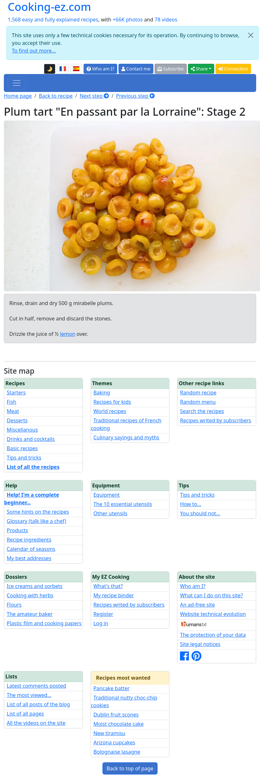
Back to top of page (130, 768)
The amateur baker (30, 613)
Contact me (135, 69)
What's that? (108, 586)
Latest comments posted (36, 685)
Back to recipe (55, 95)
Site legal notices (200, 644)
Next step (94, 95)
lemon (67, 333)
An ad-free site (197, 604)
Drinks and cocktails (31, 439)
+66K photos (128, 19)
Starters (16, 392)
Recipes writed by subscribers (215, 420)
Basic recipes (22, 448)
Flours (14, 604)
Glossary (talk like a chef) (36, 521)
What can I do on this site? (211, 595)
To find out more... (34, 50)
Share (199, 69)
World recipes (109, 411)
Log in (100, 623)
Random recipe (198, 392)
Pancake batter (111, 688)
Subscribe (171, 69)
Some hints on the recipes (38, 511)
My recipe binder (113, 595)
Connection (233, 69)
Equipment (106, 494)
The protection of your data (213, 634)
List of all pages (25, 713)
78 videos (166, 19)
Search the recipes (202, 411)
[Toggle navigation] (17, 83)
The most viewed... (29, 695)
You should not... (200, 513)
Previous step (135, 95)
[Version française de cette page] (63, 69)
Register (103, 613)
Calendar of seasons (31, 548)
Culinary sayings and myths (126, 437)
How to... (190, 504)
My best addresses (29, 558)
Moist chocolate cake (118, 723)
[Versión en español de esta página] (76, 69)
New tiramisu (109, 733)
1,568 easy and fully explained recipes (53, 19)
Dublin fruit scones (116, 714)
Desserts (17, 420)
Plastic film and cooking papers (44, 623)
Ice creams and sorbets (34, 586)
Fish (11, 401)
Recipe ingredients (29, 539)
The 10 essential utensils (122, 504)
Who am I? (100, 69)
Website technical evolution (213, 613)
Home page (18, 95)
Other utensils (110, 513)
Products (17, 530)
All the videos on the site (36, 722)
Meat (13, 411)
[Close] (250, 35)
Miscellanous (22, 429)
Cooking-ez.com (49, 6)
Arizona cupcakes (114, 742)
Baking (101, 392)
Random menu (197, 401)
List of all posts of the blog (38, 704)
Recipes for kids (112, 401)
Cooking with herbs (30, 595)
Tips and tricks (24, 457)
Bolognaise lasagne (116, 751)
